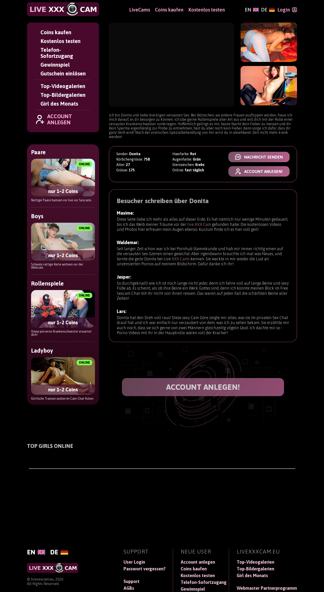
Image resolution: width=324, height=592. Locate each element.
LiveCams (139, 10)
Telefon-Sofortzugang (56, 53)
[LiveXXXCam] (63, 9)
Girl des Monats (59, 104)
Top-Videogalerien (62, 86)
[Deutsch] (268, 10)
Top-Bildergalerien (63, 95)
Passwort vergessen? (145, 569)
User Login (134, 562)
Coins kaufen (55, 32)
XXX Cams (181, 264)
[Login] (287, 10)
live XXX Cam (199, 227)
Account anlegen (198, 562)
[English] (252, 10)
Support (132, 581)
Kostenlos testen (60, 41)
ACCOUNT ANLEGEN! (203, 387)
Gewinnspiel (55, 65)
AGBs (129, 588)
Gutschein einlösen (63, 73)
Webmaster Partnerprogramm (267, 588)
